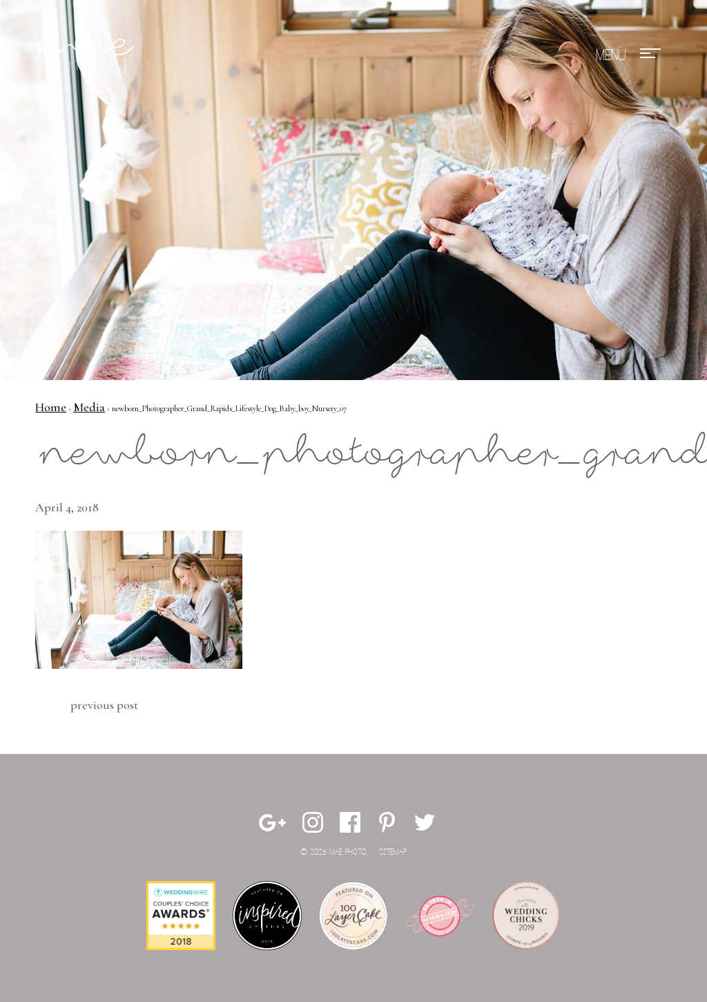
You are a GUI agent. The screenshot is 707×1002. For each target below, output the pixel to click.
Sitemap (393, 852)
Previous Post (104, 704)
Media (89, 407)
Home (50, 407)
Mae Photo (87, 55)
